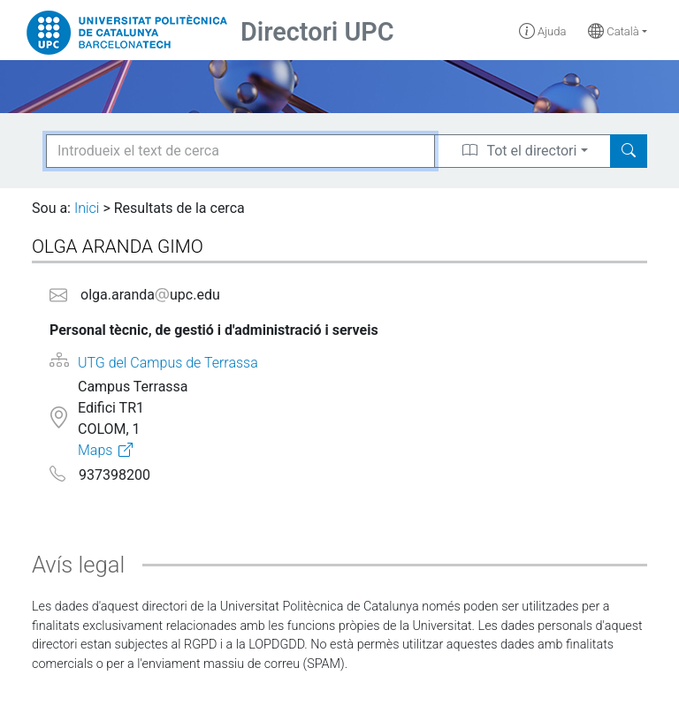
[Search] (628, 151)
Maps (95, 450)
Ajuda (543, 31)
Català (613, 31)
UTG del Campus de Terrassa (168, 362)
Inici (86, 208)
